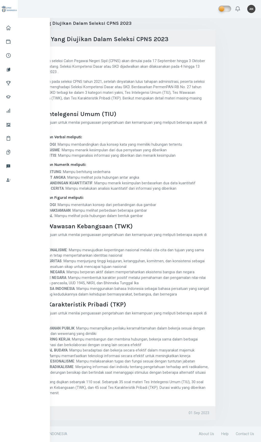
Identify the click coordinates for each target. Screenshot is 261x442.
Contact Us (245, 434)
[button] (237, 9)
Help (225, 434)
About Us (206, 434)
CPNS (36, 413)
